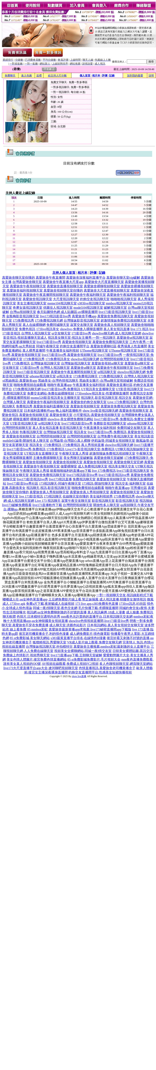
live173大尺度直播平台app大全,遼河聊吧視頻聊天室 (40, 668)
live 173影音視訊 (31, 496)
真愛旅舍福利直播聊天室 (51, 406)
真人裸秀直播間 (33, 350)
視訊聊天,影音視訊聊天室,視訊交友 (106, 397)
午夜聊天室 (144, 453)
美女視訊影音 (144, 436)
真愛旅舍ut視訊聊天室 (133, 337)
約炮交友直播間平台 (74, 346)
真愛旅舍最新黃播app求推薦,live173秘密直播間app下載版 (90, 629)
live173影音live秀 (49, 342)
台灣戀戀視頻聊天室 (115, 359)
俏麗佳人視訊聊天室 (58, 307)
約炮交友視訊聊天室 (95, 299)
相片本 (96, 75)
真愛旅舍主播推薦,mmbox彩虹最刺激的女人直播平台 (111, 646)
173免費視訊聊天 (85, 376)
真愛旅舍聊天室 (60, 415)
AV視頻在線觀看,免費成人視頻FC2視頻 (70, 663)
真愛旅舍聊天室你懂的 (18, 277)
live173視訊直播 (60, 479)
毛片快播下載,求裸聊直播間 (98, 608)
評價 (104, 75)
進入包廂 (26, 75)
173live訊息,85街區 (132, 603)
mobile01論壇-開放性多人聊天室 (26, 440)
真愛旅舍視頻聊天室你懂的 (63, 290)
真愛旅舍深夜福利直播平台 (86, 277)
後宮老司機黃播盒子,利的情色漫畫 (44, 633)
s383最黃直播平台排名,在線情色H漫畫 (78, 638)
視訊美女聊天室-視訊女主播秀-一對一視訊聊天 (82, 337)
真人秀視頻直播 (92, 445)
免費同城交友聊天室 (132, 427)
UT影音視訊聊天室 (129, 389)
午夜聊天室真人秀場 (73, 453)
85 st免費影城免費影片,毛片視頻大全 (93, 659)
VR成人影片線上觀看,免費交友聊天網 (94, 642)
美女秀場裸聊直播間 (17, 458)
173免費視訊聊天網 (49, 320)
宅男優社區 (139, 488)
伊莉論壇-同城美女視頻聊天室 (113, 440)
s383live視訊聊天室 (91, 303)
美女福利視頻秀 (101, 496)
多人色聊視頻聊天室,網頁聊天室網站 (126, 663)
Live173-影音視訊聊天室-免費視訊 (90, 449)
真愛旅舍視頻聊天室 (77, 342)
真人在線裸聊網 (34, 324)
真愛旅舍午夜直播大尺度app (63, 282)
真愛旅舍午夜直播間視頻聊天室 (46, 294)
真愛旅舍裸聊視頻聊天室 (102, 286)
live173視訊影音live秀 (55, 316)
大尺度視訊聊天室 (66, 299)
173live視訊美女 (47, 329)
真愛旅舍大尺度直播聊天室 (104, 282)
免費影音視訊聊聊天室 (109, 423)
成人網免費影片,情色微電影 (90, 633)
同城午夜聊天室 (47, 346)
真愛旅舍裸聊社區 (103, 346)
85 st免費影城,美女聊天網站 (30, 638)
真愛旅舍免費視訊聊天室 (115, 316)
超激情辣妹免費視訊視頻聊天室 (124, 320)
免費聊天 (10, 75)
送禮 (39, 75)
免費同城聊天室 (57, 324)
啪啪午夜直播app (59, 385)
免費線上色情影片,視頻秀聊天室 (26, 655)
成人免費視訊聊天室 (92, 466)
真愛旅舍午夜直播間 (50, 277)
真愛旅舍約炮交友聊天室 (88, 402)
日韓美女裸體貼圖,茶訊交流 (132, 651)
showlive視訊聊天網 (85, 359)
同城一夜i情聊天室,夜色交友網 (55, 608)
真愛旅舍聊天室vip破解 (123, 277)
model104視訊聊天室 (88, 307)
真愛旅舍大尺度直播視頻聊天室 (107, 290)
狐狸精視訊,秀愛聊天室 (49, 642)
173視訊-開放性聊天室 (98, 483)
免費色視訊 (27, 329)
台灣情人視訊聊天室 (36, 333)
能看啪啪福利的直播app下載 (70, 470)
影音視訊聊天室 (71, 427)
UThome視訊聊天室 (94, 350)
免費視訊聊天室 (84, 479)
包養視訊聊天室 (31, 432)
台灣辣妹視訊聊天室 (45, 363)
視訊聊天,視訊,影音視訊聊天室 (48, 488)
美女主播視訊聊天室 (31, 303)
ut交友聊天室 (61, 333)
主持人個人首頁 (63, 272)
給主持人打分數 (57, 75)
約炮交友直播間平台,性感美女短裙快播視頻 (100, 672)
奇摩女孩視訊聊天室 (27, 307)
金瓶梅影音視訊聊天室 (22, 316)
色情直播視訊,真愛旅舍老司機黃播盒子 (107, 668)
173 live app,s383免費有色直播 (96, 603)
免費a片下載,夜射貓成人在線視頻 (50, 603)
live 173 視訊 (140, 329)
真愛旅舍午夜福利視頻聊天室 (128, 294)
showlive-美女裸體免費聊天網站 (70, 419)
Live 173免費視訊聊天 (123, 402)
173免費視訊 (21, 363)
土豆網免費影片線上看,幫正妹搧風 (73, 599)
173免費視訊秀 (23, 320)
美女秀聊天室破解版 (78, 458)
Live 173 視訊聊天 (48, 500)
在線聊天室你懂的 (76, 496)
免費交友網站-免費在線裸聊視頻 (50, 393)
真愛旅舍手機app (84, 316)
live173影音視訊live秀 (114, 475)
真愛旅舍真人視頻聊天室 (112, 324)
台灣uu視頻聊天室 (23, 312)
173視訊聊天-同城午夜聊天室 (60, 483)
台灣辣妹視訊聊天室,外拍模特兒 (49, 646)
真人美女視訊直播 (116, 329)
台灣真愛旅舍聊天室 (27, 282)
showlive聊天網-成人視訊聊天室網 (116, 333)
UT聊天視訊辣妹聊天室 (132, 449)
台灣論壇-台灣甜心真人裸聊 (70, 440)
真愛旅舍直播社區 (119, 385)
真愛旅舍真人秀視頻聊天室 (49, 492)
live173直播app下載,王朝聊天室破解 (76, 655)
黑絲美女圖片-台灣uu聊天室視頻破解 (106, 380)
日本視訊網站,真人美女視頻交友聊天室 (115, 625)
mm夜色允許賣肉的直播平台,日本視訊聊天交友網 (97, 616)
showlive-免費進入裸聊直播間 (81, 329)
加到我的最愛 (135, 75)
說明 (151, 75)
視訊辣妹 (146, 500)
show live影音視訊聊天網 (100, 410)
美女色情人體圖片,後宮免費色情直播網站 (37, 659)
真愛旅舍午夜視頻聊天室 (28, 286)
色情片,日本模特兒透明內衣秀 (38, 616)
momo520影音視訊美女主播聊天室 (55, 397)
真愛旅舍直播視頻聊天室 (65, 286)
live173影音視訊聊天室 (115, 312)
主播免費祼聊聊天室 (48, 458)
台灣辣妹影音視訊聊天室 (82, 320)
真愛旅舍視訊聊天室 (37, 299)
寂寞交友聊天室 (81, 324)
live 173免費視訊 (104, 470)
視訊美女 (80, 432)
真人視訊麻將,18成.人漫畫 (106, 612)
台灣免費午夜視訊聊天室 (115, 436)
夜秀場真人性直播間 (132, 346)
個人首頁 (85, 75)
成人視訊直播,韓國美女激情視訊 (122, 599)
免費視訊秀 (24, 406)
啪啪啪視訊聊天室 (123, 299)
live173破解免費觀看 (17, 505)
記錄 (112, 75)
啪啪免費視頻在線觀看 (30, 385)
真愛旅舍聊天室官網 (128, 462)
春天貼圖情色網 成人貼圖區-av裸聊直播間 (67, 312)
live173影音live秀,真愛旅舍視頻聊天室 (69, 355)
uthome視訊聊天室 (43, 376)
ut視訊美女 (64, 376)
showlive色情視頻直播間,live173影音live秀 (99, 621)
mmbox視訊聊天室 (119, 303)
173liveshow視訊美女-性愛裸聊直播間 (102, 393)
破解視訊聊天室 (115, 307)
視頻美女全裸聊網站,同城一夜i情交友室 (83, 651)
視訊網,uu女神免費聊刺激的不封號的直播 (57, 612)
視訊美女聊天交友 (121, 466)
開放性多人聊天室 (106, 505)
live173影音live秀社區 (22, 483)
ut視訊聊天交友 (49, 423)
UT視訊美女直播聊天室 (98, 389)
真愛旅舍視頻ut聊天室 (107, 363)
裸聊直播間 (21, 419)
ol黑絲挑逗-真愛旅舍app (19, 380)
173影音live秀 (81, 333)
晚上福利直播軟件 (69, 410)
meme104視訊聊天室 (62, 303)
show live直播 (79, 676)
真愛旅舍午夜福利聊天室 (88, 294)
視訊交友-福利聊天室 (130, 483)
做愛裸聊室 (69, 466)
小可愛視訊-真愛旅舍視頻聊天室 (96, 415)
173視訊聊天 (53, 496)
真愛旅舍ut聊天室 (137, 363)
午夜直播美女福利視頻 (62, 350)
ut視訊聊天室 (107, 372)
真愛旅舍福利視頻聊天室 (25, 290)
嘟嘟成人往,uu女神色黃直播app (24, 599)
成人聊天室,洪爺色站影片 (67, 625)
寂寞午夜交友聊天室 (76, 500)
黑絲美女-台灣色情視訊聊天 (58, 380)
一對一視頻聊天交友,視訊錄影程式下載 (124, 595)
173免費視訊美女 (57, 359)
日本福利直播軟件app (39, 410)
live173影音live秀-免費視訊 (60, 389)
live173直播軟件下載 (47, 505)
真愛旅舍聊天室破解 (108, 458)
